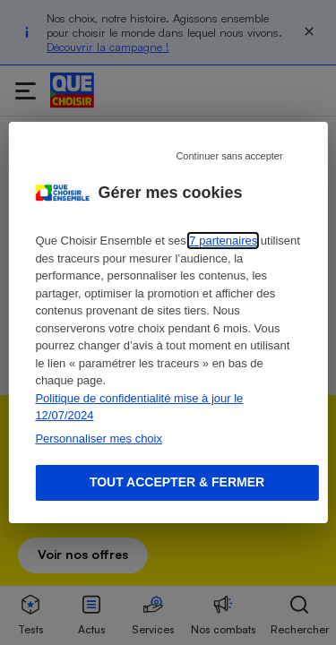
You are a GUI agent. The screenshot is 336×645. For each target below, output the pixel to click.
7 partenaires (223, 240)
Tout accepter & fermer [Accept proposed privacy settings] (177, 482)
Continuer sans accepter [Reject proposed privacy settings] (229, 155)
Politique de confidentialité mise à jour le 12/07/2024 (139, 407)
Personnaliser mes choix (98, 438)
